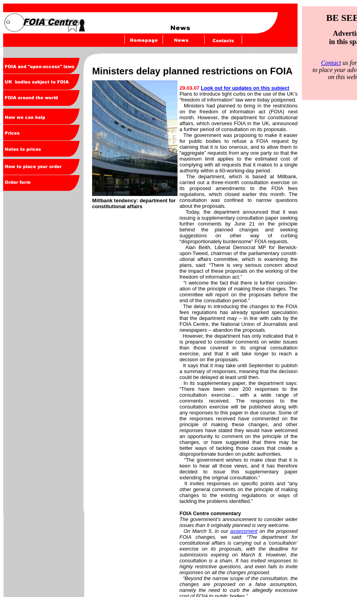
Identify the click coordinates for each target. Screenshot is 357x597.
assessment (243, 531)
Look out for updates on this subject (245, 88)
